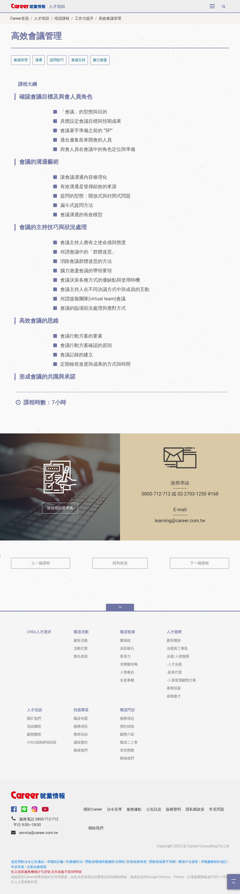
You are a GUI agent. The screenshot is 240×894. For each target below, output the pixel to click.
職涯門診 (127, 709)
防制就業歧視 (136, 862)
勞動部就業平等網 (162, 862)
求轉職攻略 (129, 664)
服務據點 (134, 809)
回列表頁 (120, 563)
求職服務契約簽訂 (214, 862)
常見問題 (127, 750)
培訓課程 (61, 18)
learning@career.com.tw (180, 520)
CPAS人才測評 (39, 631)
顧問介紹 (127, 734)
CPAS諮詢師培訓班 (41, 742)
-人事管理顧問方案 (181, 680)
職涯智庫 (127, 631)
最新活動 (81, 640)
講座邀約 (81, 742)
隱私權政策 (195, 809)
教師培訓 (81, 734)
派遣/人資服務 (178, 656)
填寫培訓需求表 (60, 508)
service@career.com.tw (38, 833)
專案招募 (174, 687)
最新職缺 (174, 640)
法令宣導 (114, 809)
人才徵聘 (174, 631)
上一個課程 (40, 563)
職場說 (125, 640)
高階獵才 (174, 695)
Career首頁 (19, 18)
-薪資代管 (174, 672)
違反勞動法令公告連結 (27, 862)
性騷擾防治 (74, 862)
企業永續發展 (36, 867)
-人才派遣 (174, 664)
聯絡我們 (81, 750)
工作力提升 (84, 18)
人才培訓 (41, 18)
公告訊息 (153, 809)
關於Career (93, 809)
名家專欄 (127, 680)
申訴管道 (17, 867)
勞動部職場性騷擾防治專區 (105, 862)
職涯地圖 (81, 718)
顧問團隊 (34, 734)
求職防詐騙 (55, 862)
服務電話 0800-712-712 (38, 819)
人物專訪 (127, 672)
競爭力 (125, 656)
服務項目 (81, 726)
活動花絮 (81, 648)
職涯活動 (81, 631)
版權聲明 (173, 809)
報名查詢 (81, 656)
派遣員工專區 (177, 648)
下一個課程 (199, 563)
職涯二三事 (129, 742)
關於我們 (34, 718)
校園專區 (81, 709)
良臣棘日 (127, 648)
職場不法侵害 (188, 862)
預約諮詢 (127, 726)
